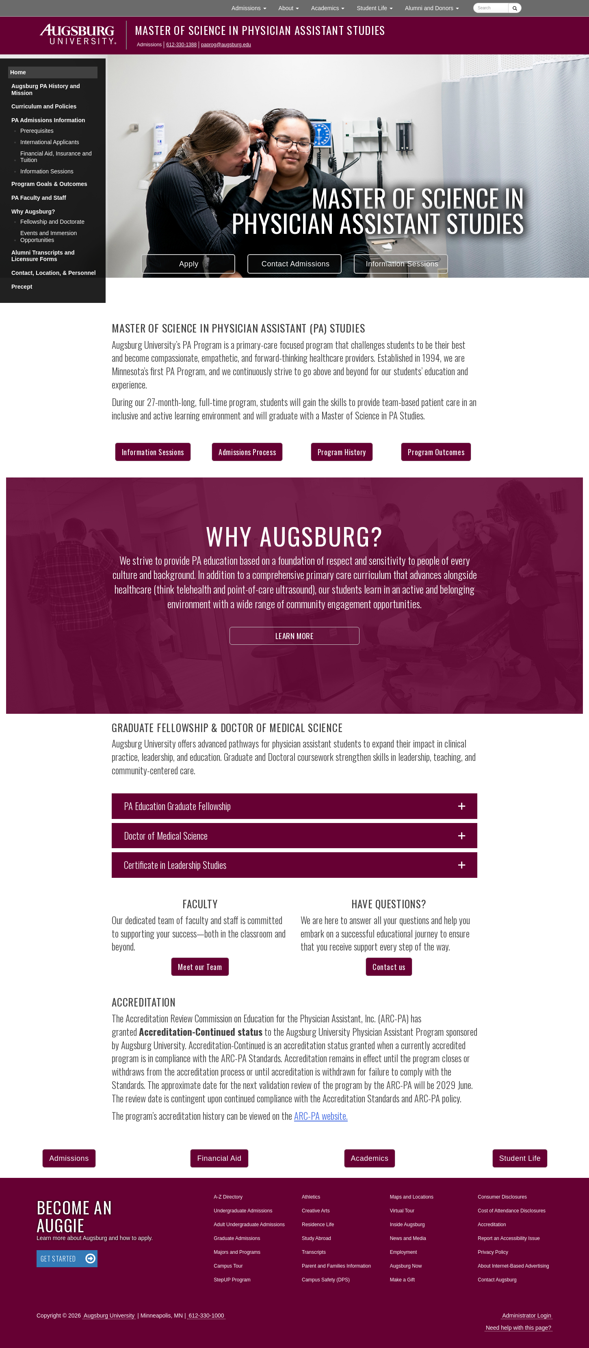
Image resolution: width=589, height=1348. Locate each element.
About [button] (292, 10)
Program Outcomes (436, 452)
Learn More (294, 635)
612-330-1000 (206, 1315)
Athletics (311, 1197)
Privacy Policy (493, 1252)
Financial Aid (219, 1158)
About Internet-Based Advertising (513, 1266)
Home (18, 72)
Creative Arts (316, 1211)
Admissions (69, 1158)
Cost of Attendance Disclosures (512, 1211)
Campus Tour (228, 1266)
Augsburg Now (406, 1266)
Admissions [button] (252, 7)
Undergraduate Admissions (243, 1211)
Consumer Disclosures (502, 1197)
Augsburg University (109, 1315)
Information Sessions (401, 264)
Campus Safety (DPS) (326, 1280)
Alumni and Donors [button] (435, 7)
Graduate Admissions (237, 1238)
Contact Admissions (294, 264)
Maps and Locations (411, 1197)
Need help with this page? (518, 1327)
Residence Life (318, 1224)
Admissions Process (247, 452)
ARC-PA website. (321, 1116)
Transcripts (314, 1252)
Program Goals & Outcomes (49, 184)
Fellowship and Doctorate (52, 221)
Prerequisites (37, 130)
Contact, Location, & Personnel (53, 273)
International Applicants (49, 142)
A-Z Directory (228, 1197)
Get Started (58, 1259)
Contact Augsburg (497, 1280)
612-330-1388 (181, 45)
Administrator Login (526, 1315)
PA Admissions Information (48, 120)
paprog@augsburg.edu (226, 45)
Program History (342, 452)
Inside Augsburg (407, 1224)
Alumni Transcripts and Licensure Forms (43, 256)
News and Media (408, 1238)
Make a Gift (402, 1280)
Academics (370, 1158)
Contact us (388, 966)
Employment (403, 1252)
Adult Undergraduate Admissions (249, 1224)
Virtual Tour (402, 1211)
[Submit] (515, 8)
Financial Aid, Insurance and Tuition (56, 157)
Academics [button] (331, 7)
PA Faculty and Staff (38, 197)
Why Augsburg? (33, 211)
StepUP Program (232, 1280)
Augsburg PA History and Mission (45, 89)
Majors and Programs (236, 1250)
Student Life (520, 1158)
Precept (21, 286)
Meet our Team (200, 966)
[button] (294, 806)
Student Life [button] (378, 7)
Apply (188, 264)
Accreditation (492, 1224)
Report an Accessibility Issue (509, 1238)
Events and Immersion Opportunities (48, 236)
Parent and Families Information (336, 1266)
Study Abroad (316, 1238)
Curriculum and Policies (43, 106)
